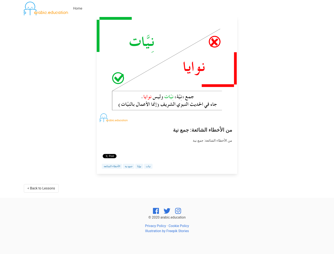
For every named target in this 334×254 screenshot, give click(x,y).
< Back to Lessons (41, 188)
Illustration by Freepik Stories (167, 231)
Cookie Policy (178, 226)
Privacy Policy (155, 226)
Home (77, 8)
